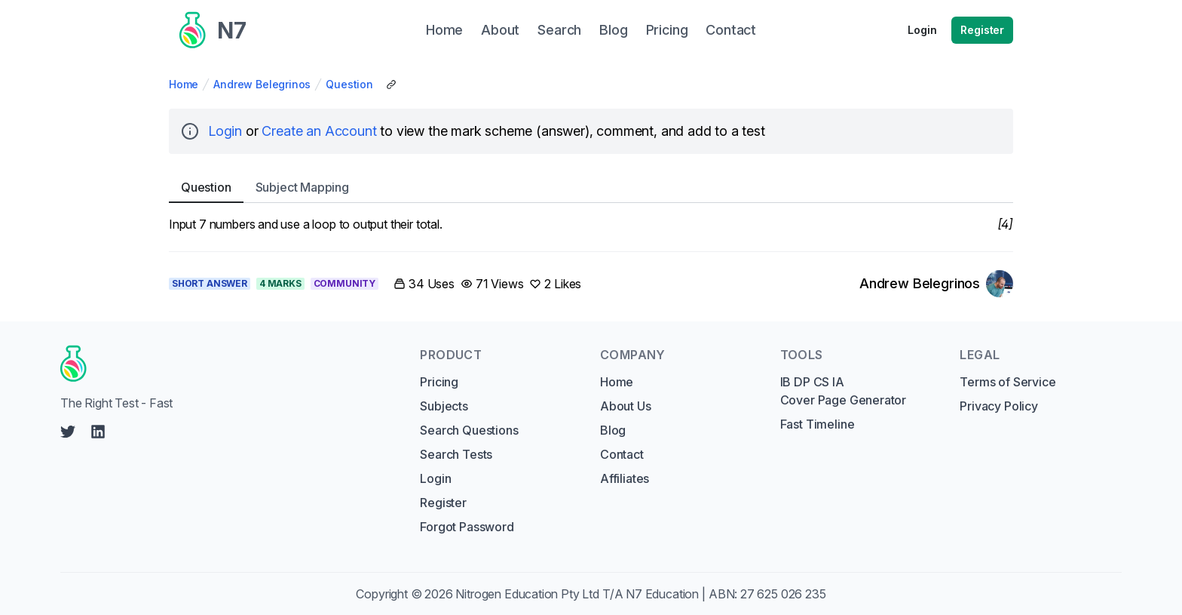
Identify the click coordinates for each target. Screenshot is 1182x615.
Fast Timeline (817, 424)
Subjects (444, 406)
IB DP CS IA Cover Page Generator (843, 390)
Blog (613, 430)
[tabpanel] (591, 224)
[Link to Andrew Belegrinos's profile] (936, 283)
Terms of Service (1007, 381)
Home (183, 84)
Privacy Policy (999, 406)
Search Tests (456, 454)
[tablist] (591, 187)
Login (922, 29)
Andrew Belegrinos (262, 84)
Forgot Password (466, 526)
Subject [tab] (302, 187)
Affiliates (624, 478)
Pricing (439, 381)
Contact (622, 454)
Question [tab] (206, 187)
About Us (625, 406)
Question (349, 84)
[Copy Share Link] (391, 84)
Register (982, 29)
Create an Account (319, 131)
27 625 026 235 (783, 593)
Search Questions (469, 430)
